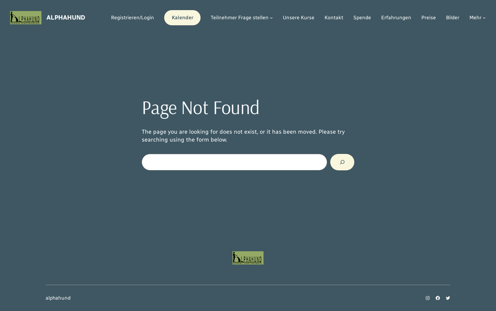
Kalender (182, 18)
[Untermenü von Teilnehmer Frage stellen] (271, 17)
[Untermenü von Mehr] (484, 17)
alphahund (65, 17)
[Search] (342, 162)
